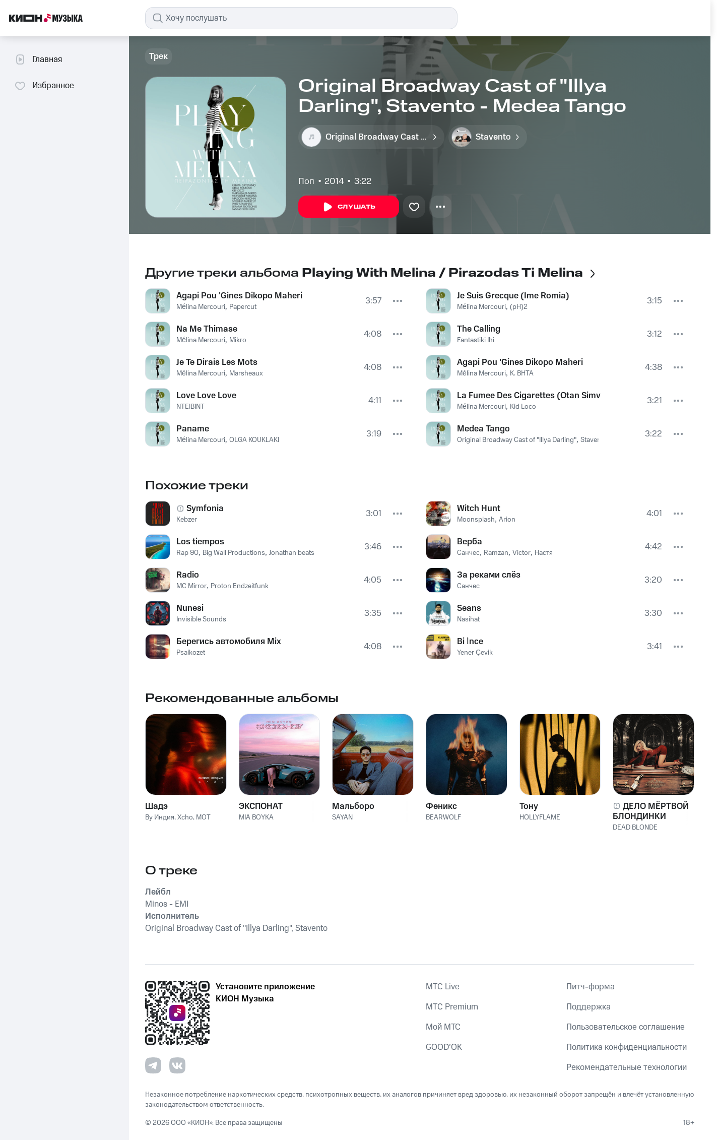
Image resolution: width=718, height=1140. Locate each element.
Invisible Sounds (201, 619)
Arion (507, 520)
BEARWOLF (443, 817)
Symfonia (205, 508)
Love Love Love (206, 396)
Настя (544, 553)
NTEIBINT (190, 407)
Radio (187, 575)
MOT (203, 817)
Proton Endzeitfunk (240, 586)
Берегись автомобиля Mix (228, 642)
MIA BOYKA (256, 817)
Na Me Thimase (206, 329)
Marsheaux (246, 373)
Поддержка (588, 1007)
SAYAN (342, 817)
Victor (521, 553)
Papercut (242, 307)
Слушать (348, 207)
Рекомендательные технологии (626, 1067)
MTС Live (443, 987)
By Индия (159, 817)
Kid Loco (523, 407)
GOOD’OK (444, 1047)
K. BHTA (522, 373)
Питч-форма (590, 987)
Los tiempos (200, 542)
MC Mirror (191, 586)
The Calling (478, 329)
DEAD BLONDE (635, 827)
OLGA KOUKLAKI (254, 440)
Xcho (185, 817)
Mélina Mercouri (200, 307)
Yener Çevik (475, 653)
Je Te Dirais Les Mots (216, 362)
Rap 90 (187, 553)
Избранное (44, 86)
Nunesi (190, 608)
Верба (469, 542)
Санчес (468, 553)
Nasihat (468, 619)
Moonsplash (476, 520)
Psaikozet (190, 653)
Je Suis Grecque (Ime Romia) (513, 296)
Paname (192, 429)
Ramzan (496, 553)
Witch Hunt (478, 508)
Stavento (593, 440)
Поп (306, 181)
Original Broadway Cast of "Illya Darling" (516, 440)
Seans (469, 608)
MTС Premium (452, 1007)
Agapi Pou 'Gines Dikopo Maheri (239, 296)
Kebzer (186, 520)
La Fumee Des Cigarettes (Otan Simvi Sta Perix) (529, 396)
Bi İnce (470, 642)
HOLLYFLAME (539, 817)
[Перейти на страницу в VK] (177, 1065)
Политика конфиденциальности (626, 1047)
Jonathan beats (291, 553)
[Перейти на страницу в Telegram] (153, 1065)
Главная (38, 59)
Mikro (237, 340)
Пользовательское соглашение (625, 1027)
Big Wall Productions (234, 553)
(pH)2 (519, 307)
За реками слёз (488, 575)
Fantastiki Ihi (475, 340)
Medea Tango (483, 429)
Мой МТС (443, 1027)
